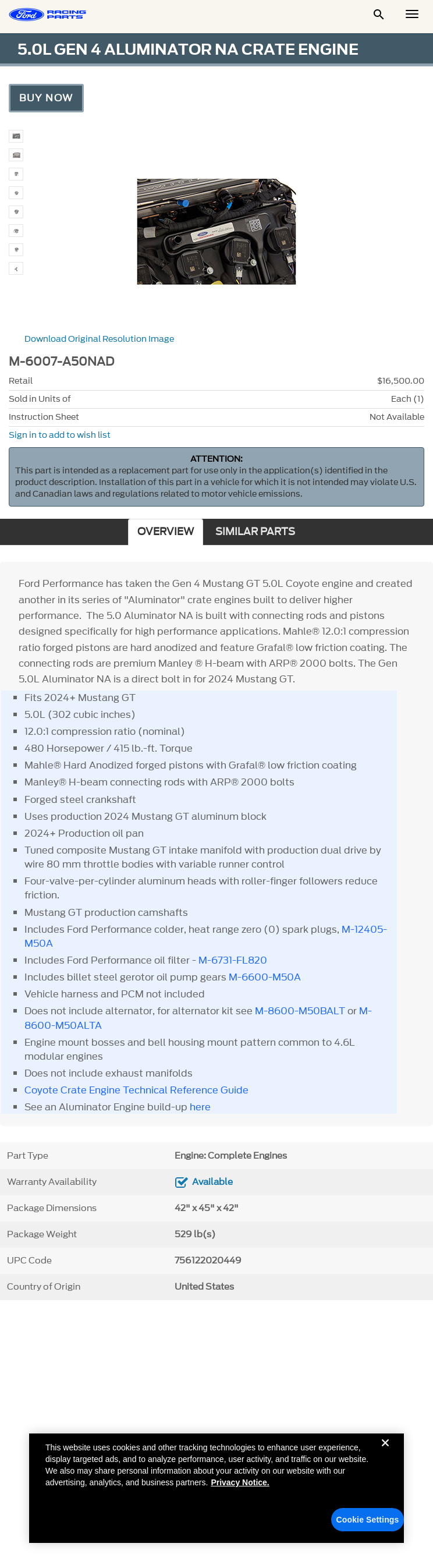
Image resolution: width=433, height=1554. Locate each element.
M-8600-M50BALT (300, 1011)
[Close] (385, 1454)
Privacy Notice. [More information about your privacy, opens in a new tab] (240, 1484)
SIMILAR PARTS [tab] (255, 532)
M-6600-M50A (265, 977)
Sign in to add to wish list (60, 435)
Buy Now (46, 98)
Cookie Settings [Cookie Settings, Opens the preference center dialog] (367, 1522)
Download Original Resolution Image (99, 339)
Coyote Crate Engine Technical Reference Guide (136, 1090)
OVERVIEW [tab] (165, 532)
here (199, 1107)
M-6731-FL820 (232, 960)
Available (212, 1182)
